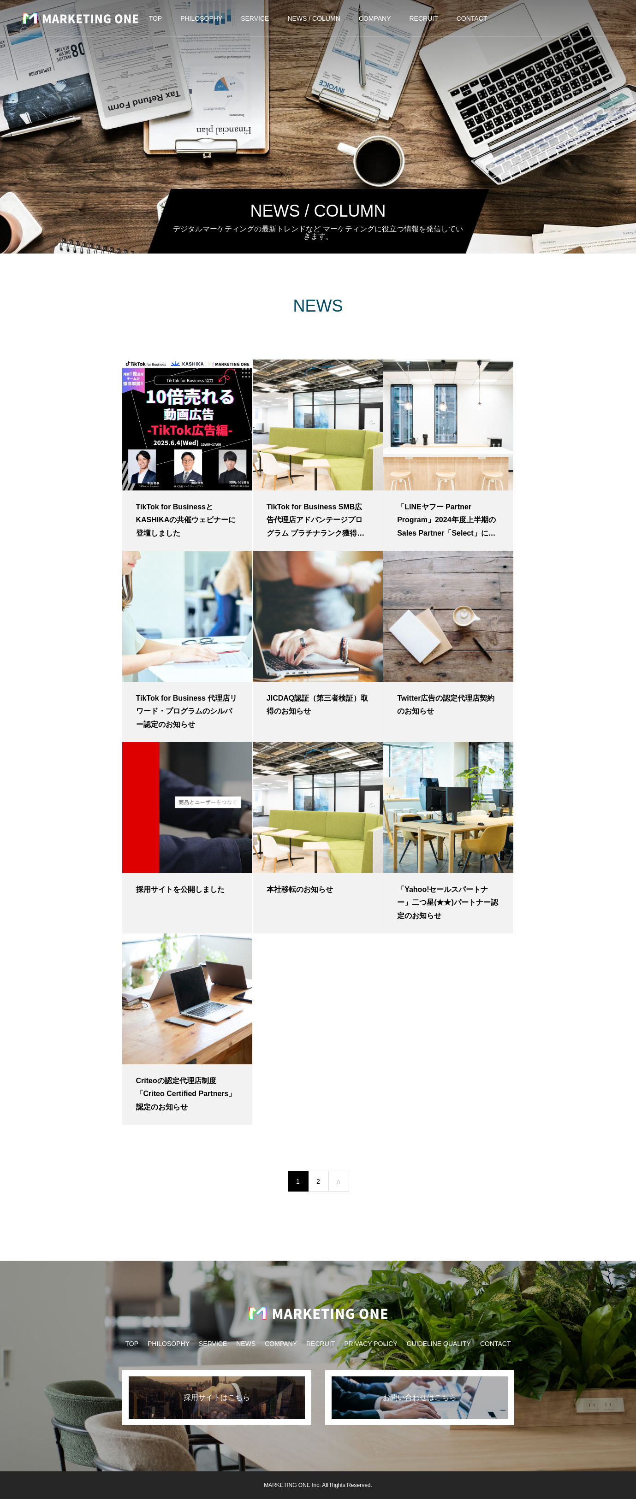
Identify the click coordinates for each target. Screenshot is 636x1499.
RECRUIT (424, 18)
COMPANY (375, 18)
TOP (155, 18)
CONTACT (472, 18)
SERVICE (255, 18)
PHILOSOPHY (201, 18)
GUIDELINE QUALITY (439, 1343)
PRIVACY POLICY (370, 1343)
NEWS (246, 1343)
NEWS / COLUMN (313, 18)
